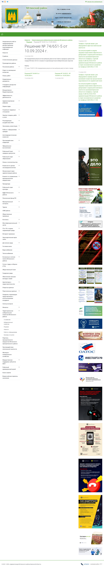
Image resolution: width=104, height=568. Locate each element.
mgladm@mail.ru (66, 13)
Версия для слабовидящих (93, 1)
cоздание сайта (94, 564)
